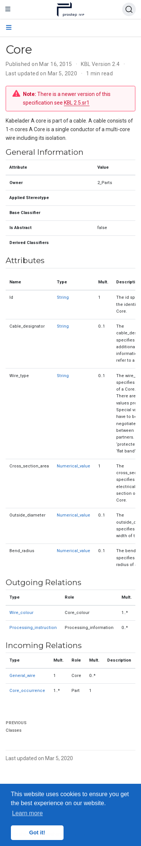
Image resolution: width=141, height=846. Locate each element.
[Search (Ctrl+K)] (129, 9)
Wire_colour (21, 612)
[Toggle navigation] (8, 9)
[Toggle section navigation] (9, 27)
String (63, 297)
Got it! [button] (37, 833)
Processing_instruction (33, 627)
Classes (13, 730)
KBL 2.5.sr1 (76, 103)
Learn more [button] (27, 813)
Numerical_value (73, 466)
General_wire (22, 675)
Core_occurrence (27, 690)
